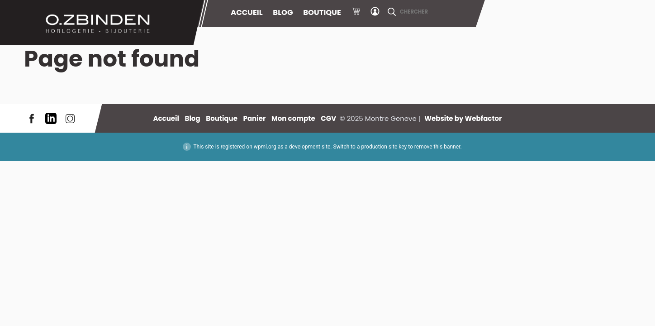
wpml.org (265, 147)
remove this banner (437, 147)
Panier (356, 12)
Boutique (322, 12)
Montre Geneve (102, 22)
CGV (328, 118)
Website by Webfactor (463, 118)
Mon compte (375, 12)
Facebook (32, 118)
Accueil (247, 12)
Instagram (70, 118)
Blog (283, 12)
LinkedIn (51, 118)
